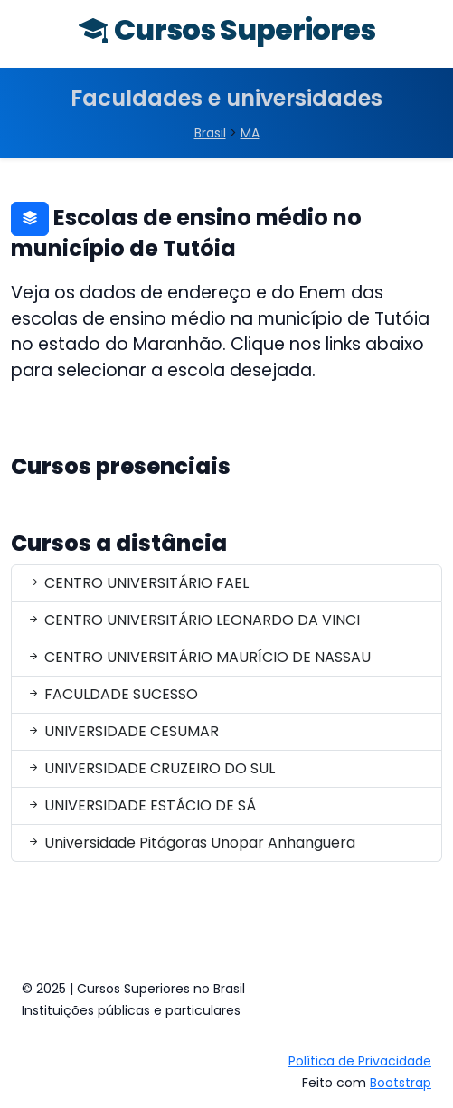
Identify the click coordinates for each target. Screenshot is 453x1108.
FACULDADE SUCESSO (112, 694)
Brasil (210, 133)
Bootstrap (400, 1083)
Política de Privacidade (359, 1061)
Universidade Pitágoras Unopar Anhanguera (190, 842)
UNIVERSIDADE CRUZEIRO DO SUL (150, 768)
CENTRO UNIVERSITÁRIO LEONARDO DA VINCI (193, 620)
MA (250, 133)
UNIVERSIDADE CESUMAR (122, 731)
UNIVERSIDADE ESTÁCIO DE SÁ (141, 805)
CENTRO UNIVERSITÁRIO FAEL (137, 583)
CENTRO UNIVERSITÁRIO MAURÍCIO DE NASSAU (198, 657)
